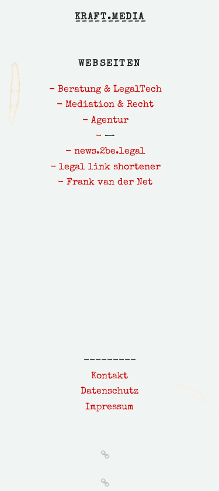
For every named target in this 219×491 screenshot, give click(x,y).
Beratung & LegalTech (110, 90)
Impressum (109, 407)
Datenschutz (109, 391)
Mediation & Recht (109, 105)
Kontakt (109, 376)
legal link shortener (110, 167)
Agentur (109, 121)
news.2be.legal (109, 151)
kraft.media (110, 17)
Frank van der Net (109, 182)
